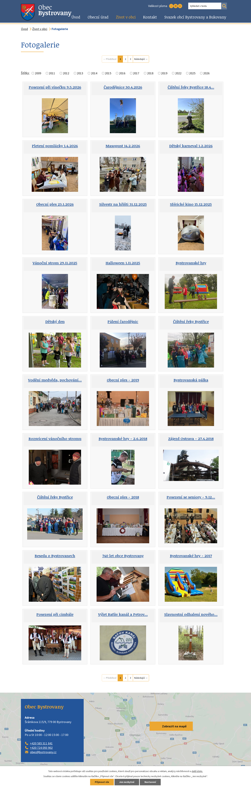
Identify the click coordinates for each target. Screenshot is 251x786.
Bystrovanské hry (191, 262)
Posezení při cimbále (54, 614)
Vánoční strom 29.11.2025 (55, 262)
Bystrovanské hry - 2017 (191, 555)
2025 (192, 73)
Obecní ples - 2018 (123, 497)
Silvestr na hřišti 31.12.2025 (123, 204)
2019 (164, 73)
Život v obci (126, 17)
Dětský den (55, 321)
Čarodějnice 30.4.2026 (123, 87)
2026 (206, 73)
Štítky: (25, 73)
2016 (122, 73)
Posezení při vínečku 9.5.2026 (55, 87)
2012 (66, 73)
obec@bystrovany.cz (43, 752)
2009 (38, 73)
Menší (171, 6)
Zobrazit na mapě (174, 726)
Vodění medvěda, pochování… (55, 379)
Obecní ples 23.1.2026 (55, 204)
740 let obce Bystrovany (123, 555)
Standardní (175, 6)
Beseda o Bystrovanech (55, 555)
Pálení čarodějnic (123, 321)
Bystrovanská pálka (191, 379)
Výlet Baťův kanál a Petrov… (123, 614)
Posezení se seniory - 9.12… (191, 497)
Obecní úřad (98, 17)
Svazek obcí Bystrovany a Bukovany (195, 17)
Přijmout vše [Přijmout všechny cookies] (101, 782)
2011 (52, 73)
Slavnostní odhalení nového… (191, 614)
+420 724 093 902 (41, 748)
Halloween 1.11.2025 (123, 262)
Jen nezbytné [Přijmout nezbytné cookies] (127, 782)
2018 (150, 73)
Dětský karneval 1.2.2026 (191, 145)
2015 (108, 73)
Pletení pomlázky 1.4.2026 (55, 145)
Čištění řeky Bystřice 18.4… (191, 87)
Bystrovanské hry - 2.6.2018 (123, 438)
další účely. (197, 771)
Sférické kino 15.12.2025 (191, 204)
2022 (178, 73)
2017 (136, 73)
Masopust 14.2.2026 (123, 145)
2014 (94, 73)
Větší (180, 6)
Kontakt (150, 17)
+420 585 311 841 (41, 743)
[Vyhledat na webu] (204, 6)
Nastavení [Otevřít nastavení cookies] (151, 782)
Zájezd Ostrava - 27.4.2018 (191, 438)
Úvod (75, 17)
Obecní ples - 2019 (123, 379)
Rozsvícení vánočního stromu (55, 438)
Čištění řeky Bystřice (191, 321)
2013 (80, 73)
